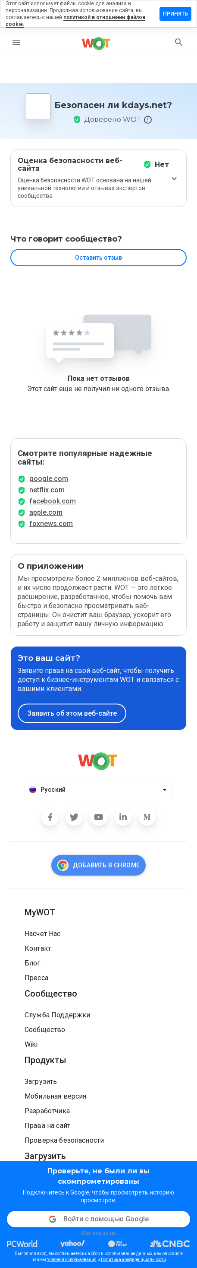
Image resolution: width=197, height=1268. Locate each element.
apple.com (46, 512)
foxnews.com (51, 523)
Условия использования (72, 1259)
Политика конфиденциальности (133, 1259)
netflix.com (47, 490)
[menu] (16, 42)
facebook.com (52, 501)
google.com (48, 479)
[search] (179, 42)
